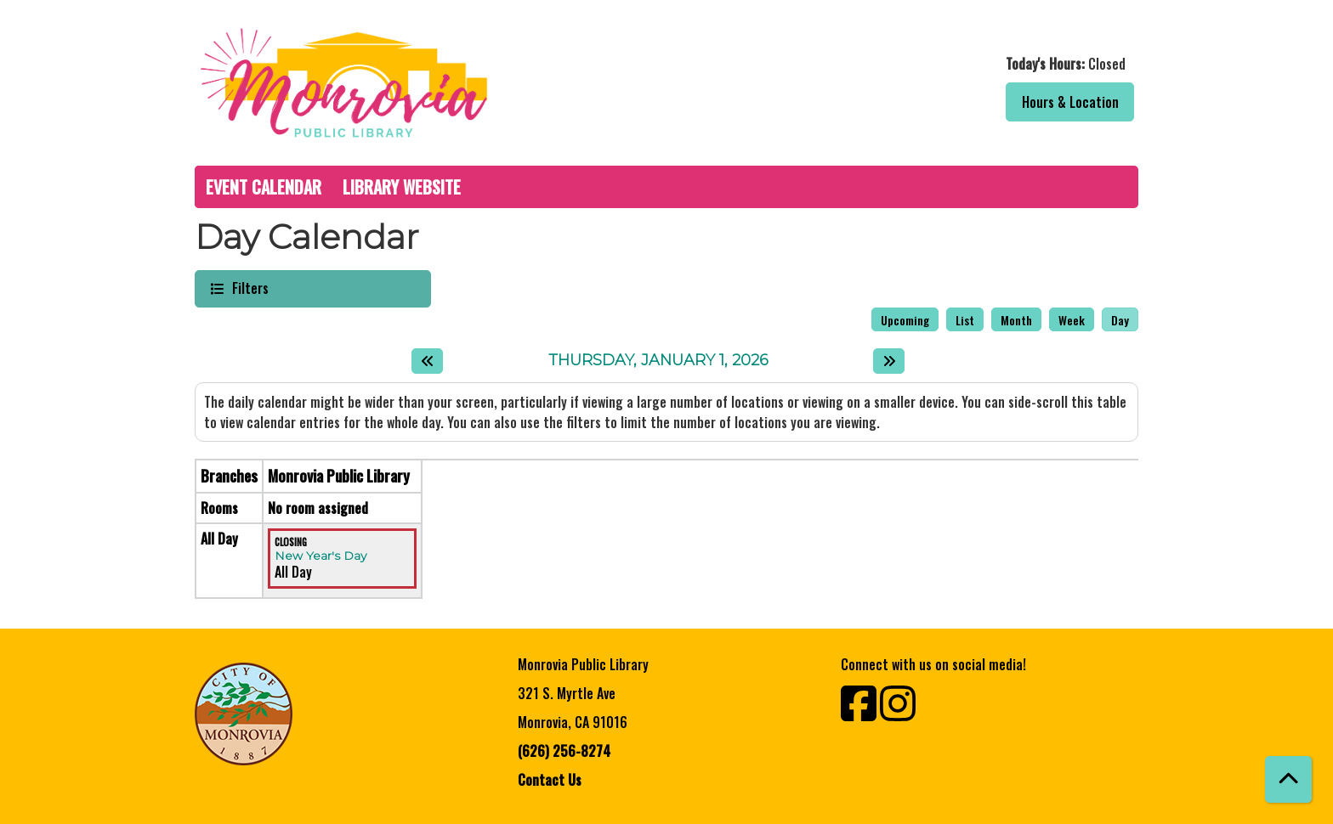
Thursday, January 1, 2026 (658, 361)
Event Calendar (263, 187)
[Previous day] (427, 361)
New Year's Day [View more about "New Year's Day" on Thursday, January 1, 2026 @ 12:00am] (320, 556)
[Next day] (889, 361)
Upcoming (905, 320)
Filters (248, 287)
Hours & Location (1070, 102)
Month (1016, 320)
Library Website (402, 187)
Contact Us (549, 780)
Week (1071, 320)
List (965, 320)
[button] (906, 63)
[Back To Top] (1288, 779)
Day (1120, 320)
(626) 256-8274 (564, 751)
